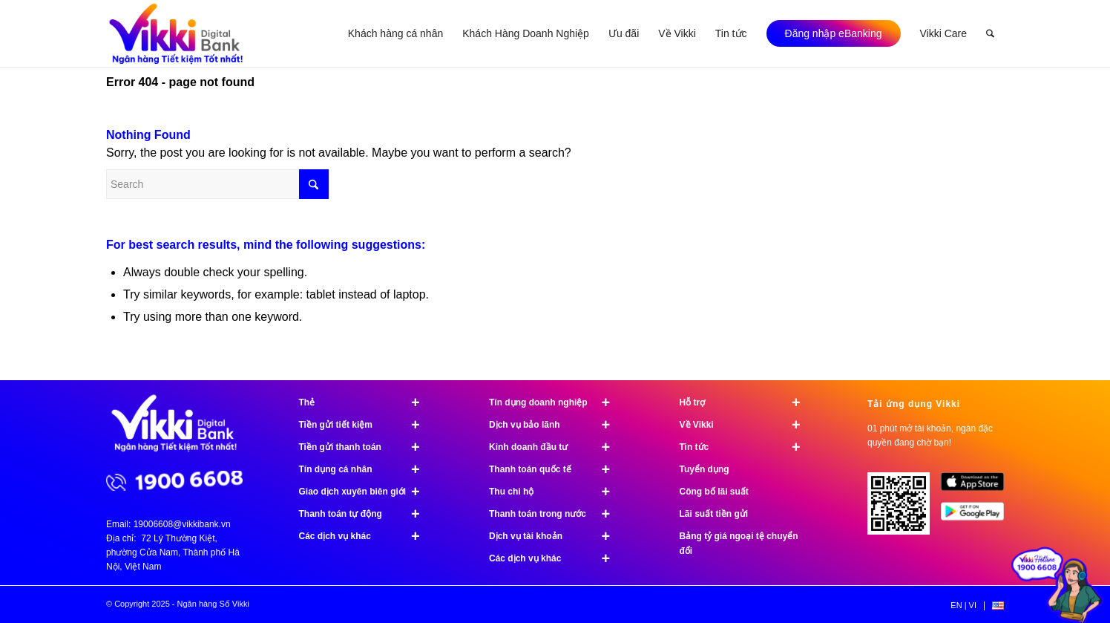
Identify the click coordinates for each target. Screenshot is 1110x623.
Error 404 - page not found (180, 82)
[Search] (990, 33)
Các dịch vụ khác (366, 536)
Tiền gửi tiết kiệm (366, 425)
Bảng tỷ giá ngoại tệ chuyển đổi (739, 543)
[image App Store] (977, 487)
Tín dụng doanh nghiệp (556, 402)
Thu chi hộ (556, 491)
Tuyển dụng (704, 469)
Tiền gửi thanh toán (366, 447)
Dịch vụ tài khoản (556, 536)
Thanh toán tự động (366, 514)
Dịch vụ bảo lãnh (556, 425)
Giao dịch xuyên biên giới (366, 491)
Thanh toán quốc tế (556, 469)
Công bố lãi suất (714, 491)
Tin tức (747, 447)
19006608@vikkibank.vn (182, 524)
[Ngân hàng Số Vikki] (176, 33)
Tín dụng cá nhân (366, 469)
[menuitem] (395, 33)
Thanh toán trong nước (556, 514)
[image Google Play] (977, 517)
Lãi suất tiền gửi (714, 514)
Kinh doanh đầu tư (556, 447)
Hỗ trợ (747, 402)
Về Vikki (747, 425)
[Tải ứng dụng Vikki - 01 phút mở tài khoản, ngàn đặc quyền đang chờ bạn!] (904, 509)
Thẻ (366, 402)
